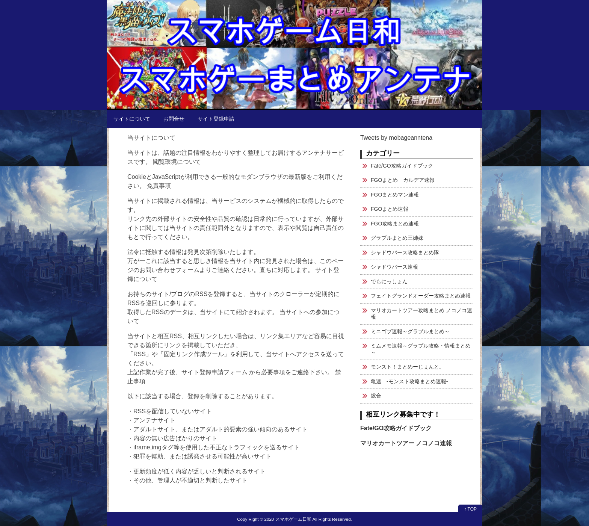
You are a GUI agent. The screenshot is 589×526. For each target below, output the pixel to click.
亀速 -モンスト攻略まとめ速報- (409, 381)
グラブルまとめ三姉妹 (397, 238)
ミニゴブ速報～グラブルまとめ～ (410, 331)
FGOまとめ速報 (389, 209)
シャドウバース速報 (394, 267)
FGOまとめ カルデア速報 (403, 180)
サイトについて (131, 119)
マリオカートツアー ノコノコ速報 (406, 443)
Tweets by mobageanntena (396, 138)
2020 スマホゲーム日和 (287, 519)
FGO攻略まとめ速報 (395, 224)
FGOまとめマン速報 (395, 195)
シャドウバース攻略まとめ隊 (405, 252)
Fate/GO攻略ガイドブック (402, 166)
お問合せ (173, 119)
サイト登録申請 (216, 119)
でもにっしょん (389, 281)
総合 (376, 396)
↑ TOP (470, 509)
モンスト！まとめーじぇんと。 (407, 367)
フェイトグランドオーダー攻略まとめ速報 (421, 296)
